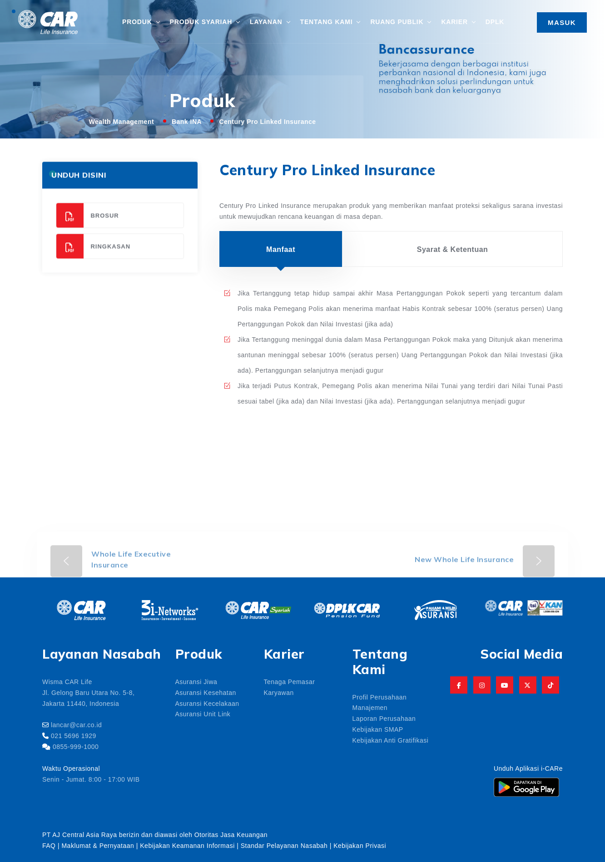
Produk (137, 21)
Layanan (266, 21)
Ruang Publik (396, 21)
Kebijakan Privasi (359, 845)
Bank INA (187, 121)
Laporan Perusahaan (384, 718)
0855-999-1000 (76, 746)
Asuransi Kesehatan (205, 692)
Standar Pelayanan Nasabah (284, 845)
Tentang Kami (326, 21)
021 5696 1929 (73, 735)
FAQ (49, 845)
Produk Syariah (201, 21)
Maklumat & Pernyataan (97, 845)
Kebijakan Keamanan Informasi (188, 845)
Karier (454, 21)
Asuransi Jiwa (196, 681)
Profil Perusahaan (379, 697)
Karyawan (279, 692)
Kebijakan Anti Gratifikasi (390, 740)
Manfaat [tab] (280, 248)
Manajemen (370, 707)
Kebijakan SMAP (377, 729)
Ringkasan (93, 256)
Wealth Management (121, 121)
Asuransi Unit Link (203, 713)
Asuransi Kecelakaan (207, 703)
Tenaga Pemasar (289, 681)
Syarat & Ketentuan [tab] (452, 248)
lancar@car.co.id (76, 724)
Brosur (87, 224)
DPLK (495, 21)
